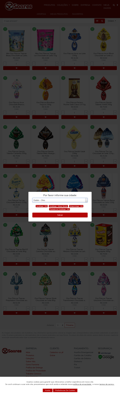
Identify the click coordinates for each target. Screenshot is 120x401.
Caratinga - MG (41, 206)
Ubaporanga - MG (76, 206)
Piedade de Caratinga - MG (59, 209)
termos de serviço (106, 384)
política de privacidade (82, 384)
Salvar (60, 215)
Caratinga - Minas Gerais (58, 206)
